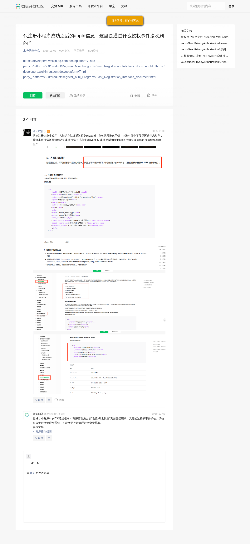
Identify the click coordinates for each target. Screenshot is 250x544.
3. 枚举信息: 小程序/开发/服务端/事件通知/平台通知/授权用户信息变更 (206, 55)
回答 (33, 95)
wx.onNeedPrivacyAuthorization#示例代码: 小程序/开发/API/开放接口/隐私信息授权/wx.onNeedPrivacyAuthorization (206, 49)
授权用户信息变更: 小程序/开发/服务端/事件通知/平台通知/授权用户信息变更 (206, 36)
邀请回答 (77, 95)
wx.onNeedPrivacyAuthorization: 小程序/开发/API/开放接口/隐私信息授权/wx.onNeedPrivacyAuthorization (206, 61)
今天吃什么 (33, 50)
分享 (152, 95)
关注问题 (55, 95)
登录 (32, 473)
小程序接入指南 (42, 431)
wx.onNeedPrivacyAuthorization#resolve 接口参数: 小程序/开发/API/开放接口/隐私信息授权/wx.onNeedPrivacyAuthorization (206, 43)
